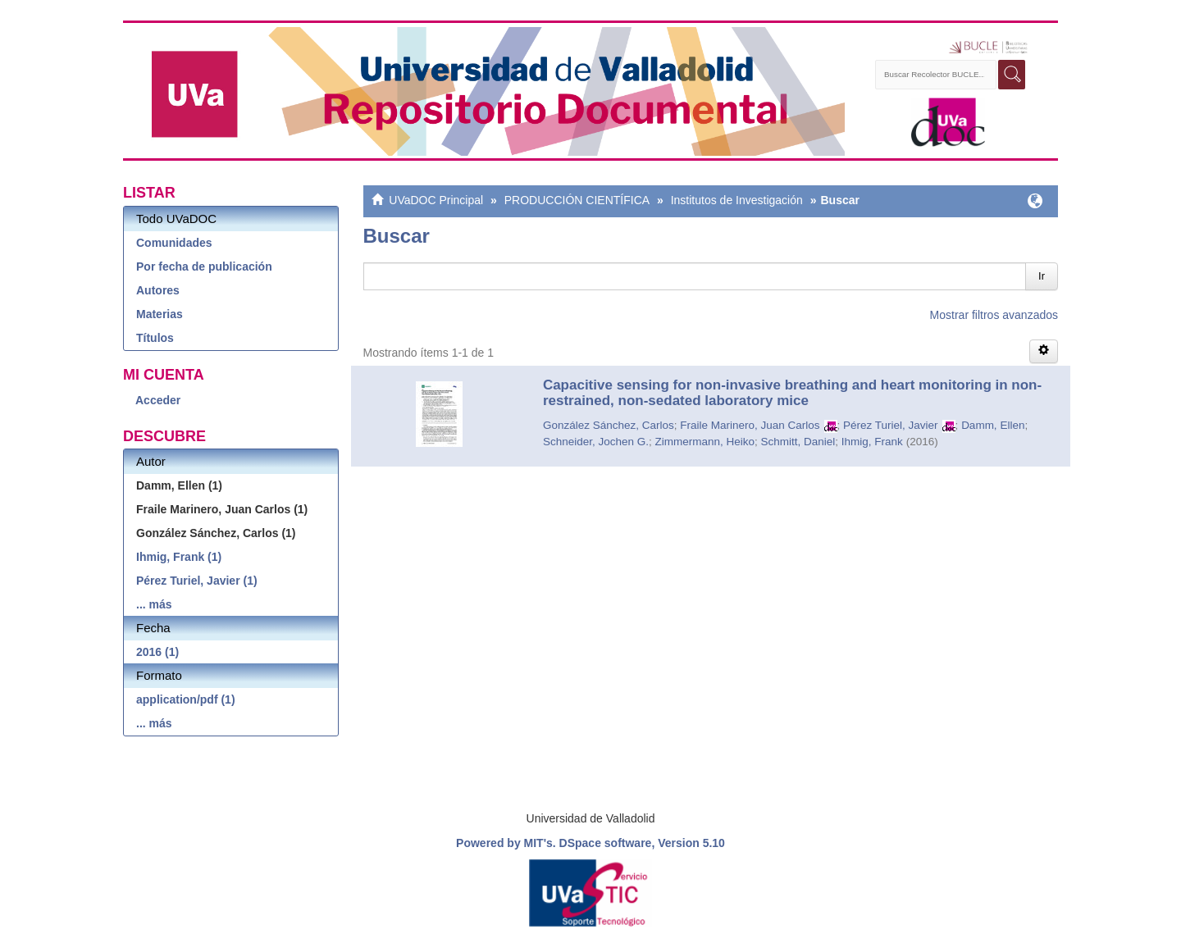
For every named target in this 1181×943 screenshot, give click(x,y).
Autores (158, 290)
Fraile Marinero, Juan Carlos (749, 425)
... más (154, 604)
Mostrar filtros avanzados (994, 314)
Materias (159, 314)
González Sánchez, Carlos (608, 425)
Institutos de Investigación (737, 200)
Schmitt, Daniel (798, 441)
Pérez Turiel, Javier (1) (197, 580)
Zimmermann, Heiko (704, 441)
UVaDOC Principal (436, 200)
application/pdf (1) (185, 699)
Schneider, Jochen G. (596, 441)
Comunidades (174, 242)
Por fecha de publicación (204, 266)
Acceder (157, 400)
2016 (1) (157, 651)
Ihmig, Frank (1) (178, 556)
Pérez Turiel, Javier (890, 425)
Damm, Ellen (992, 425)
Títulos (155, 337)
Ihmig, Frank (872, 441)
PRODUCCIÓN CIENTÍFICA (577, 200)
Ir (1041, 276)
